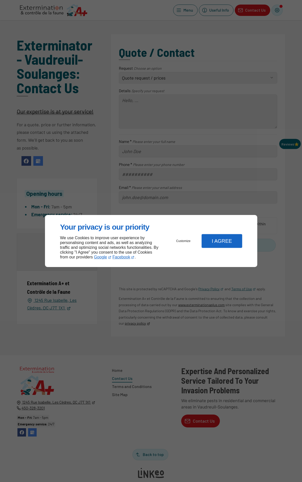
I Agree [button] (222, 241)
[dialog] (151, 241)
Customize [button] (183, 241)
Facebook (121, 257)
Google (100, 257)
